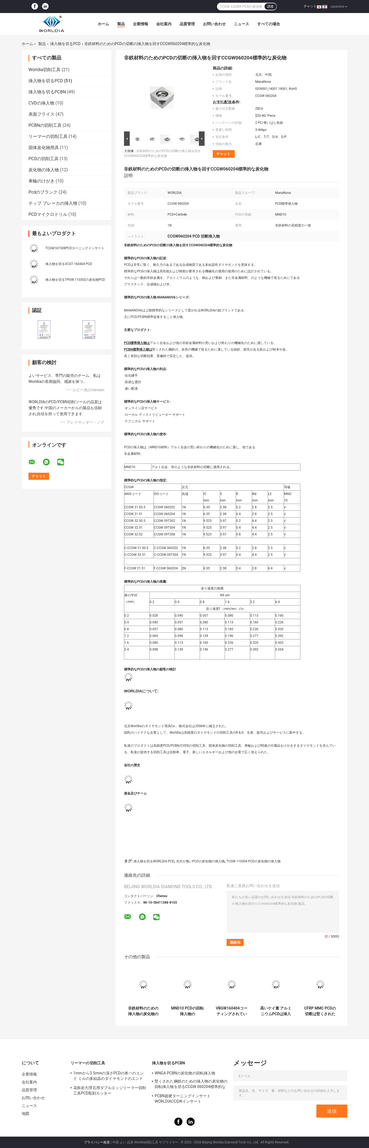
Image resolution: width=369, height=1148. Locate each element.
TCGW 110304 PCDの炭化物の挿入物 (253, 861)
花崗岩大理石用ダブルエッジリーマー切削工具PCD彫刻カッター (109, 1090)
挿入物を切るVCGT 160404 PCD (68, 264)
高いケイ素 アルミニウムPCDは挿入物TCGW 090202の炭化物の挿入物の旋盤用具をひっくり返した (276, 1011)
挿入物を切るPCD (65, 44)
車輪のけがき (41, 181)
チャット (310, 6)
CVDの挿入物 (41, 103)
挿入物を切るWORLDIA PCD (153, 861)
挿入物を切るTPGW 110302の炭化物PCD (75, 280)
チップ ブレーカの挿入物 (52, 203)
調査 (270, 6)
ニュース (241, 24)
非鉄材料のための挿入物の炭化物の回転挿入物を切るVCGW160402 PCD (143, 1011)
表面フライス (41, 114)
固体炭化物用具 (43, 147)
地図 (25, 1113)
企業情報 (140, 24)
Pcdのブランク (43, 192)
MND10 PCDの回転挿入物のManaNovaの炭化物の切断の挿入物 (187, 1011)
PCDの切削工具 (43, 158)
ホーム (103, 24)
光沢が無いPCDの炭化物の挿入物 (200, 861)
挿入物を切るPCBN (47, 91)
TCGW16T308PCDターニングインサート (74, 248)
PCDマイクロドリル (47, 214)
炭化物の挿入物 (43, 169)
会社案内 (163, 24)
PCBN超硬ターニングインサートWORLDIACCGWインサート (183, 1098)
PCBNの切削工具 (45, 125)
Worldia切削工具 (44, 69)
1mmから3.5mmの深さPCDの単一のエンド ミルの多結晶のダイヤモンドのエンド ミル (108, 1076)
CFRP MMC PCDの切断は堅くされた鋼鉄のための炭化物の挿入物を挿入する (320, 1011)
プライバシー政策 (97, 1142)
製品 (121, 24)
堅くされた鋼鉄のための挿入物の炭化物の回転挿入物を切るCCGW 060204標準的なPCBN (191, 1084)
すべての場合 (268, 24)
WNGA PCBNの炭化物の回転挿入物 (185, 1073)
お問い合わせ (214, 24)
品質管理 (187, 24)
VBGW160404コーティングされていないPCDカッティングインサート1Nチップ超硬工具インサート (231, 1011)
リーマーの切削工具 (48, 136)
